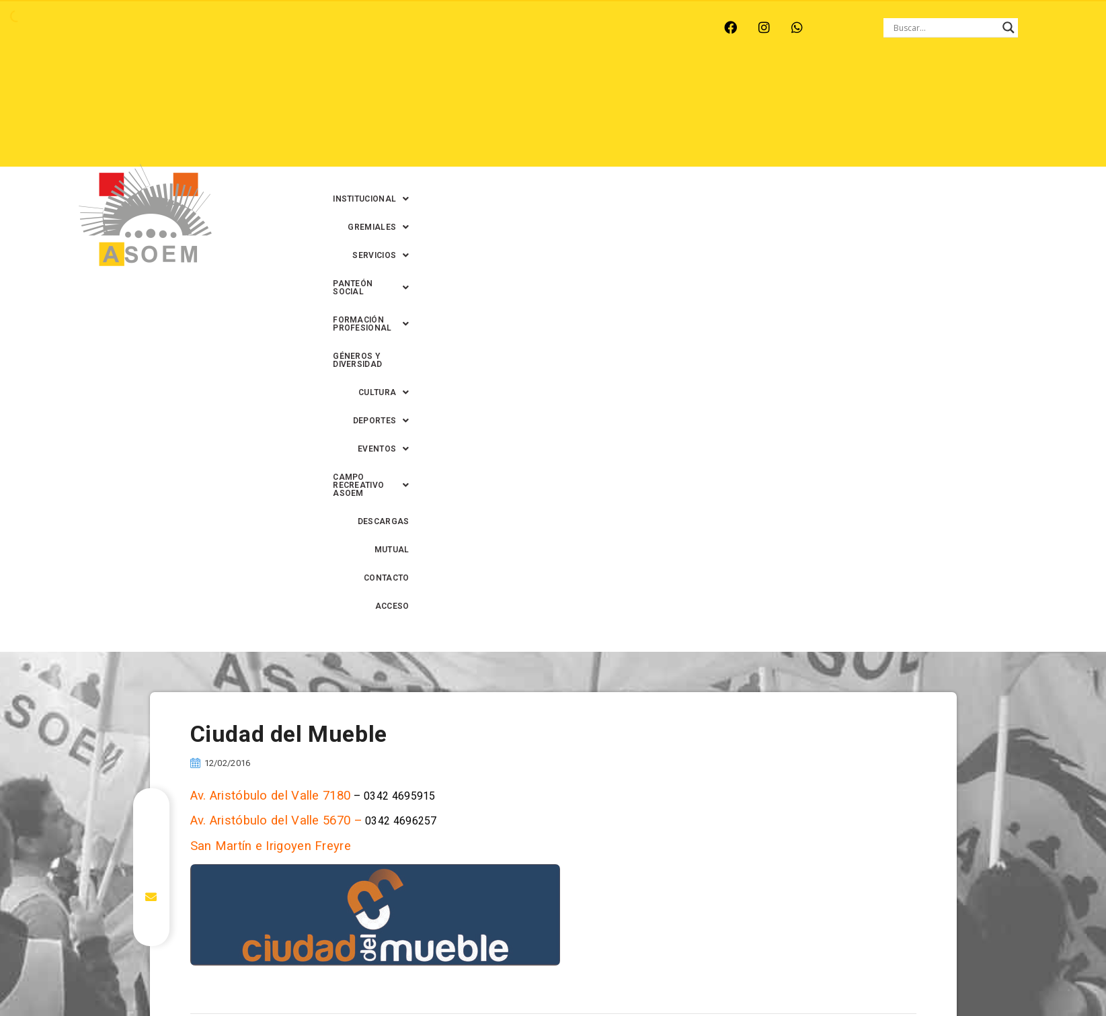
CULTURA (1021, 86)
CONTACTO (969, 115)
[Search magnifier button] (1008, 27)
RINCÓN (345, 27)
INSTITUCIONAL (410, 86)
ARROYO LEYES (133, 27)
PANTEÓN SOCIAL (670, 86)
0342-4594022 (742, 975)
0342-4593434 (815, 975)
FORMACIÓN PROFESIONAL (794, 86)
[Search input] (945, 27)
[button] (410, 87)
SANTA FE (405, 27)
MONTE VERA (218, 27)
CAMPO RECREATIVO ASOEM (735, 115)
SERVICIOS (578, 86)
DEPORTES (550, 115)
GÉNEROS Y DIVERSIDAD (926, 86)
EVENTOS (623, 115)
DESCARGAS (846, 115)
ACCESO (1030, 115)
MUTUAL (909, 115)
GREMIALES (499, 86)
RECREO (288, 27)
